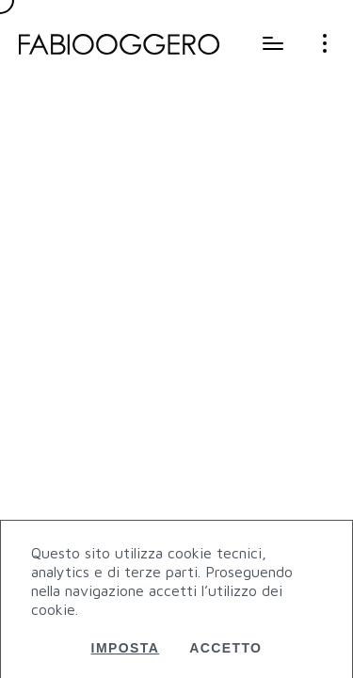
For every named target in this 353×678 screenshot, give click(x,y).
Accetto (225, 647)
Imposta (125, 647)
